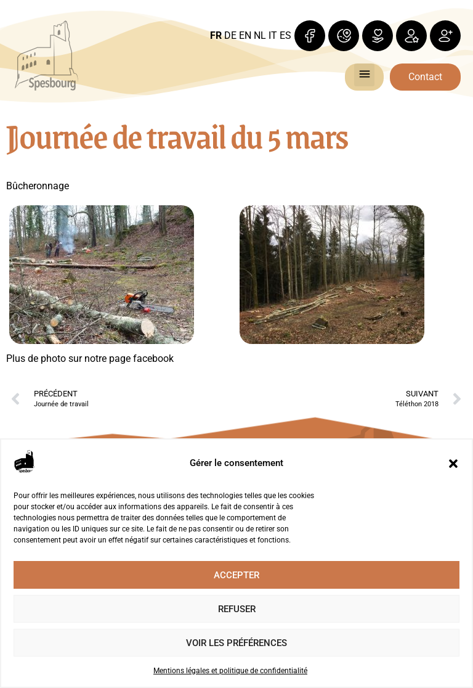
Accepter (236, 575)
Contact (425, 77)
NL (260, 35)
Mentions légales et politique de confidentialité (230, 670)
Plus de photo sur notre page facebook (90, 358)
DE (230, 35)
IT (273, 35)
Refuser (237, 609)
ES (285, 35)
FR (216, 35)
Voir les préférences (236, 643)
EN (245, 35)
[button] (453, 463)
